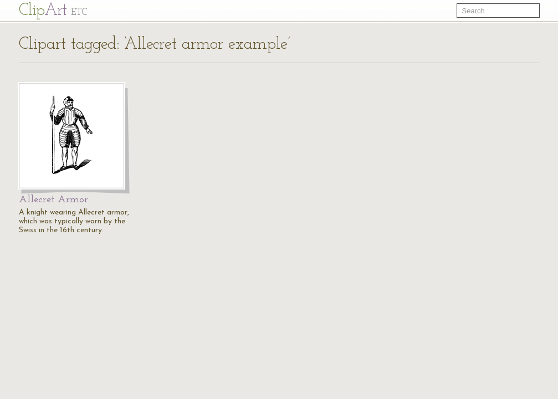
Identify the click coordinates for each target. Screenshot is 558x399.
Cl (53, 10)
